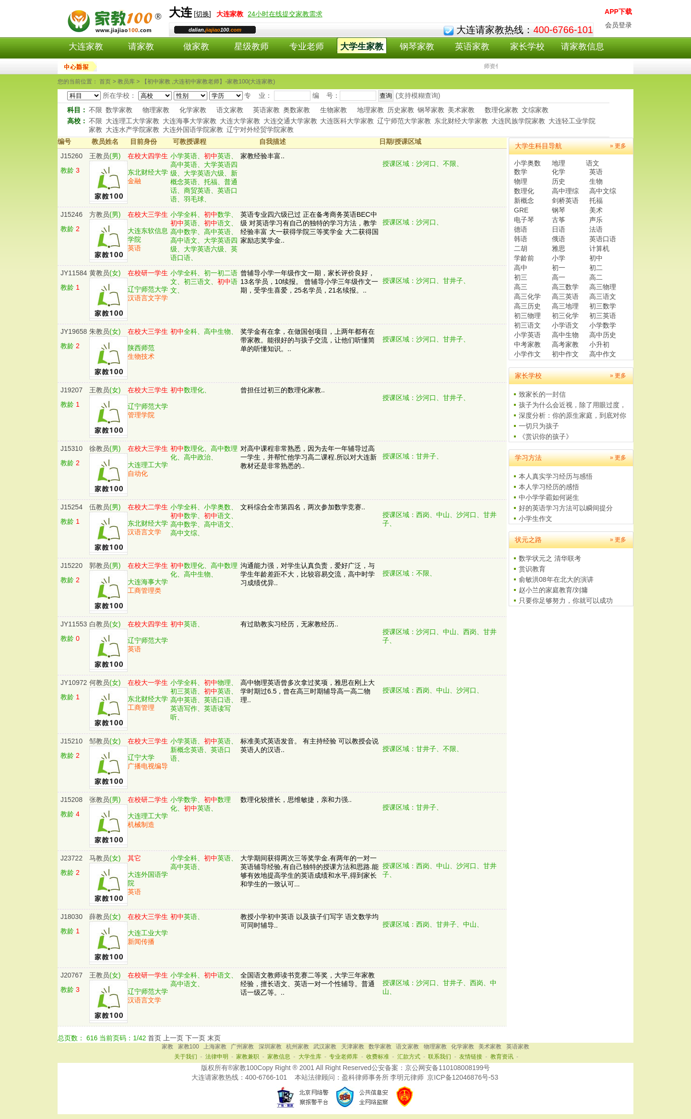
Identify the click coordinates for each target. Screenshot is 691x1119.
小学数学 (602, 325)
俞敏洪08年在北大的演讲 (556, 579)
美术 (596, 210)
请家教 (141, 46)
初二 (596, 267)
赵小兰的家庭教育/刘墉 (553, 590)
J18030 (71, 916)
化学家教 (192, 110)
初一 (558, 267)
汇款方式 (408, 1056)
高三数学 (565, 287)
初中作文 (565, 354)
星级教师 (251, 46)
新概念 (524, 200)
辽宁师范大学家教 (404, 121)
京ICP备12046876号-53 (462, 1077)
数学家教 (119, 110)
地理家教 (370, 110)
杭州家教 (297, 1046)
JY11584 (73, 273)
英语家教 (472, 46)
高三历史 (527, 306)
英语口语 (602, 239)
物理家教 (156, 110)
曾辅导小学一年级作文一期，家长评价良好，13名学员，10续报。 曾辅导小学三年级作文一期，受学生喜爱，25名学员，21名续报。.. (309, 281)
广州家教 (242, 1046)
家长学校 (527, 46)
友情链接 (470, 1056)
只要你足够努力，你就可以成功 (566, 600)
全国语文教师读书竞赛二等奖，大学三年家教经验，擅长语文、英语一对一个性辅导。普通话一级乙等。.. (307, 983)
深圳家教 (270, 1046)
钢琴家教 (417, 46)
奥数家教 (296, 110)
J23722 (71, 858)
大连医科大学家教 (347, 121)
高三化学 (527, 296)
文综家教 (535, 110)
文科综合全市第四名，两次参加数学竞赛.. (302, 507)
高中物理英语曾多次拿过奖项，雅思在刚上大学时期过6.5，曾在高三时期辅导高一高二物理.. (307, 691)
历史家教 (400, 110)
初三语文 (527, 325)
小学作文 (527, 354)
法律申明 (216, 1056)
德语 (520, 229)
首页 (154, 1038)
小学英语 (527, 335)
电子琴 (524, 220)
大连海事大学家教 (189, 121)
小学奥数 (527, 163)
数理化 (524, 191)
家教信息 (278, 1056)
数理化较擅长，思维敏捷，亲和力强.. (296, 799)
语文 (592, 163)
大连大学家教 (240, 121)
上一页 (173, 1038)
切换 (202, 14)
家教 (167, 1046)
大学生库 (310, 1056)
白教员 (99, 624)
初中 (596, 258)
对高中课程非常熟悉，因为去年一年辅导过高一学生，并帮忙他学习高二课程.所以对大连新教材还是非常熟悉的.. (308, 457)
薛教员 (99, 916)
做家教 (196, 46)
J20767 (71, 975)
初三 (520, 277)
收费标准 (377, 1056)
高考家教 (565, 344)
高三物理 (602, 287)
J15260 (71, 156)
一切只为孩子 (539, 426)
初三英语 (602, 315)
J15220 (71, 565)
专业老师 (306, 46)
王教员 (99, 156)
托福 (596, 200)
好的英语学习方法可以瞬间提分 (566, 508)
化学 (558, 172)
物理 (520, 181)
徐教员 (99, 448)
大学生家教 (361, 46)
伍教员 (99, 507)
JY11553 (73, 624)
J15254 (71, 507)
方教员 (99, 214)
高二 (596, 277)
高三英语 (565, 296)
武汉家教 (324, 1046)
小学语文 (565, 325)
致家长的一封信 (542, 394)
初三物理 (527, 315)
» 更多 (618, 145)
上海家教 (214, 1046)
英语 (596, 172)
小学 (558, 258)
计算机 (599, 248)
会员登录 (618, 25)
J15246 (71, 214)
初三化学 (565, 315)
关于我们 (185, 1056)
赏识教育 (532, 569)
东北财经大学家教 (461, 121)
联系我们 (439, 1056)
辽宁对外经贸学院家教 (260, 129)
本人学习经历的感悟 (549, 487)
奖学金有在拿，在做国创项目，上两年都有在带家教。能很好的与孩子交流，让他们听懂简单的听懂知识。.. (307, 340)
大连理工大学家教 (132, 121)
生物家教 (333, 110)
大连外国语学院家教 (193, 129)
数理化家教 (501, 110)
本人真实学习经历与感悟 (556, 476)
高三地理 (565, 306)
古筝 (558, 220)
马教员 (99, 858)
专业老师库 (343, 1056)
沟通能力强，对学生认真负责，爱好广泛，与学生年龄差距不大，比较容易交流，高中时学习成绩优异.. (307, 574)
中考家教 (527, 344)
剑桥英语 (565, 200)
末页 (214, 1038)
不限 (95, 110)
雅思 (558, 248)
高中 (520, 267)
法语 (596, 229)
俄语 (558, 239)
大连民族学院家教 (518, 121)
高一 (558, 277)
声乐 (596, 220)
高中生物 (565, 335)
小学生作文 (535, 518)
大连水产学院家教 (132, 129)
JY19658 (73, 331)
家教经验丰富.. (262, 156)
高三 (520, 287)
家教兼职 (247, 1056)
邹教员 (99, 741)
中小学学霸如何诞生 (549, 497)
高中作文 (602, 354)
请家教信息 (582, 46)
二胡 (520, 248)
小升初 (599, 344)
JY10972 (73, 682)
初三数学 (602, 306)
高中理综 (565, 191)
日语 (558, 229)
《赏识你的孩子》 (545, 436)
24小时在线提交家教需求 (285, 14)
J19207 (71, 390)
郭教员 (99, 565)
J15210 (71, 741)
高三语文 (602, 296)
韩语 (520, 239)
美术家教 (461, 110)
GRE (521, 210)
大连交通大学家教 (290, 121)
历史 (558, 181)
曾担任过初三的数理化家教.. (282, 390)
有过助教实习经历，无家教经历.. (289, 624)
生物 (596, 181)
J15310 (71, 448)
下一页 (195, 1038)
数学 (520, 172)
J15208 (71, 799)
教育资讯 (501, 1056)
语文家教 (229, 110)
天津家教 (352, 1046)
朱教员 (99, 331)
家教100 (188, 1046)
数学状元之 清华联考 (550, 558)
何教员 (99, 682)
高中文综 (602, 191)
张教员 (99, 799)
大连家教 (86, 46)
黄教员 (99, 273)
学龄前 (524, 258)
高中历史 (602, 335)
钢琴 (558, 210)
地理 (558, 163)
